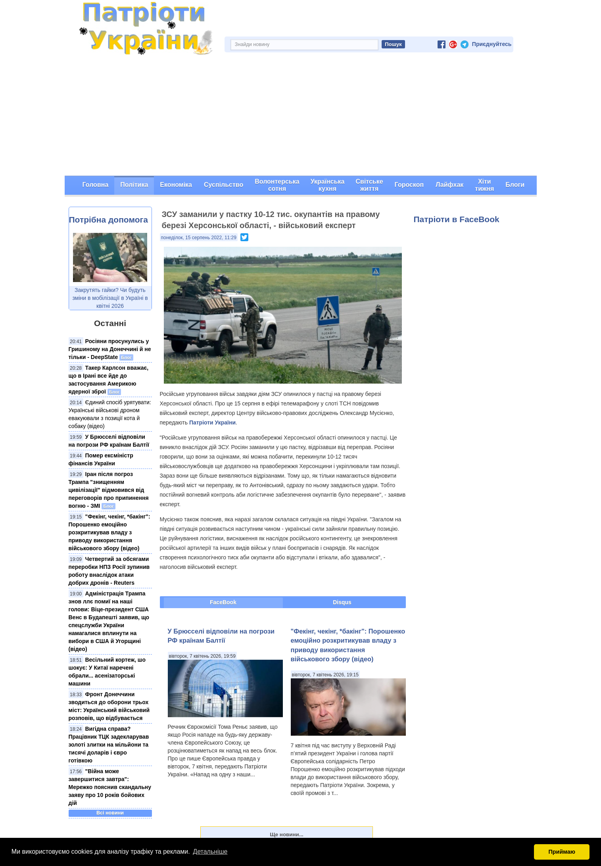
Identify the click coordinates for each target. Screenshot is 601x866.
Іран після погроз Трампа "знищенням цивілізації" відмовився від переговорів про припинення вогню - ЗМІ (109, 490)
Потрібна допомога (108, 219)
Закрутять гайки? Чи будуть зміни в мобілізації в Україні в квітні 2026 (110, 298)
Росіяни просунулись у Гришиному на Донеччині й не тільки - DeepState (110, 349)
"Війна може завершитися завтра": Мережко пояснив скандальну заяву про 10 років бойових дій (110, 787)
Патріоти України (212, 422)
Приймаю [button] (561, 852)
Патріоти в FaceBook (456, 219)
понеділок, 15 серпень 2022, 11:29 (198, 237)
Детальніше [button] (210, 851)
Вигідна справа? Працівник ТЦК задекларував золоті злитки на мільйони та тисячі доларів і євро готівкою (109, 745)
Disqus (342, 602)
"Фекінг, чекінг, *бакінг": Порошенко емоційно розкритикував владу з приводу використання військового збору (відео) (109, 532)
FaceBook (223, 602)
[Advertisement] (301, 116)
